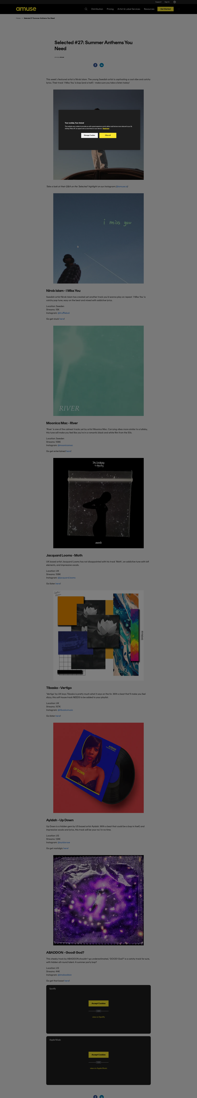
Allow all (108, 135)
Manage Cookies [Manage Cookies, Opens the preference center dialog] (89, 135)
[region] (99, 130)
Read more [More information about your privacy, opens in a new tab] (106, 128)
